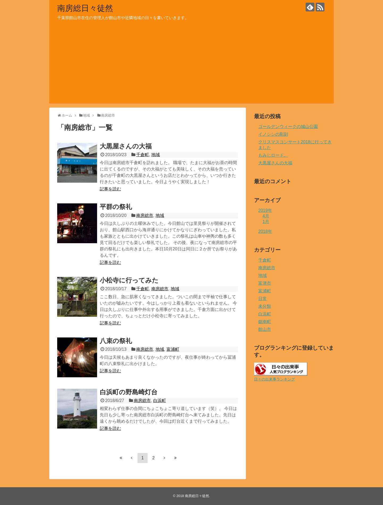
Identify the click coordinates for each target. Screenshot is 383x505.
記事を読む (110, 189)
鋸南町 (264, 321)
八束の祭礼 (116, 340)
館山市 (264, 329)
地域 (155, 154)
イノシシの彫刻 (273, 134)
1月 (266, 221)
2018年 (265, 231)
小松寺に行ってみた (129, 280)
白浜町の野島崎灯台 (128, 392)
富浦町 (172, 349)
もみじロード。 (273, 155)
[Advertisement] (191, 66)
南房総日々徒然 (85, 8)
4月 (266, 216)
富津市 (264, 283)
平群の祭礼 (116, 206)
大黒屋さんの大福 (126, 146)
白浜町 (159, 400)
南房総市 (144, 215)
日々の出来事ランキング (274, 379)
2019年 (265, 210)
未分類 (264, 306)
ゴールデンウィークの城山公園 (288, 126)
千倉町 (142, 154)
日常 (262, 298)
